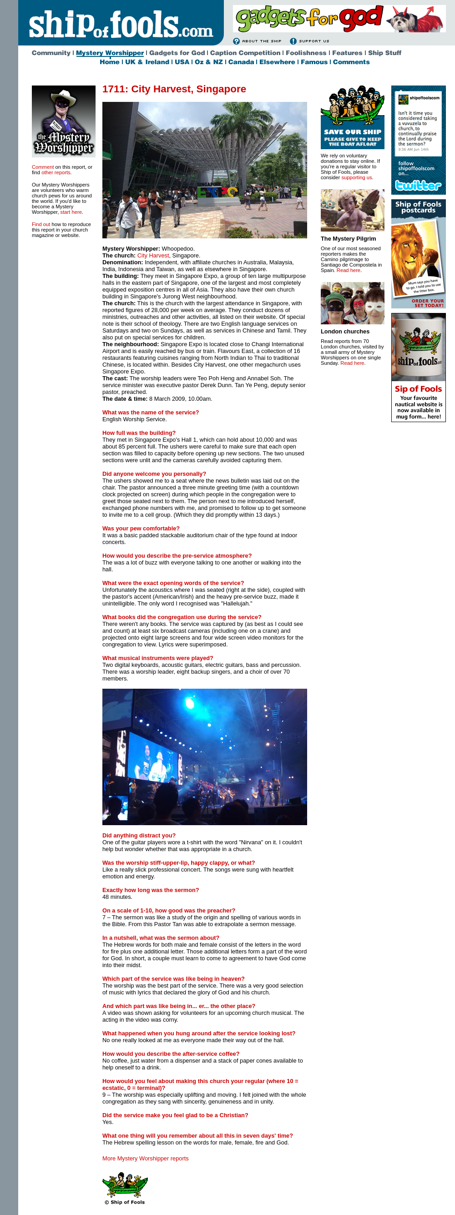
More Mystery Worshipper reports (145, 1158)
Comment (43, 167)
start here (71, 212)
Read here (348, 270)
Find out (41, 224)
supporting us (356, 177)
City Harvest (153, 255)
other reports (55, 172)
